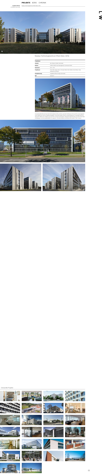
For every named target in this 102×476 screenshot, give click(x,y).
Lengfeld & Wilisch (16, 5)
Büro (34, 3)
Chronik (42, 3)
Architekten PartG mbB (15, 7)
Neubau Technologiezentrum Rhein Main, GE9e (52, 56)
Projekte (26, 3)
